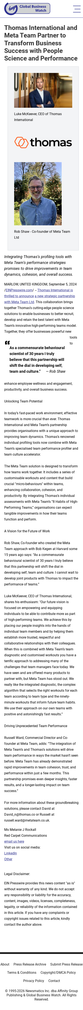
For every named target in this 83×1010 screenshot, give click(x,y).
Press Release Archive (30, 964)
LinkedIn (10, 853)
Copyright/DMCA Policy (58, 973)
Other (8, 859)
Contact (54, 981)
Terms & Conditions (21, 973)
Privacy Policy (33, 981)
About (4, 964)
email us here (14, 841)
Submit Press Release (66, 964)
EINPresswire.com (19, 290)
